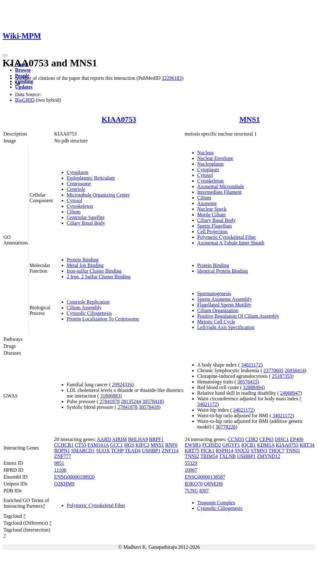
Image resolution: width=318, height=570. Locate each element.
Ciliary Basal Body (86, 223)
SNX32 (242, 450)
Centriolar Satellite (86, 217)
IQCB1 (248, 445)
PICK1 (207, 450)
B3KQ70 (194, 483)
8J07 (204, 490)
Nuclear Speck (212, 209)
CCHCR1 (64, 445)
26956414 (295, 370)
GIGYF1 (231, 445)
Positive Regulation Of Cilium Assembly (238, 316)
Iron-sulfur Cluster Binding (94, 271)
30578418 (152, 401)
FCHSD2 (211, 445)
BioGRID (24, 100)
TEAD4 (133, 450)
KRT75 (192, 450)
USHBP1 (151, 450)
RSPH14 (224, 450)
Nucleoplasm (210, 164)
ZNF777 (62, 456)
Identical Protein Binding (222, 271)
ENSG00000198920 (74, 477)
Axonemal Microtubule (220, 186)
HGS (129, 445)
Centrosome (79, 183)
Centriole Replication (88, 302)
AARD (104, 439)
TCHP (117, 450)
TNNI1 (293, 450)
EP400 (296, 439)
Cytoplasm (77, 172)
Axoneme (207, 203)
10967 (191, 470)
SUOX (103, 450)
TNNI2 (192, 456)
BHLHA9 (138, 439)
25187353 (282, 376)
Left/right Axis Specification (225, 327)
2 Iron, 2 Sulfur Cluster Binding (99, 276)
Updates (24, 87)
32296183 (172, 78)
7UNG (191, 490)
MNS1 (249, 119)
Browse (23, 70)
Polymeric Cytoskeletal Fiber (226, 237)
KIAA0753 (118, 119)
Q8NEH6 (213, 483)
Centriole (76, 189)
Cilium (73, 211)
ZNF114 (170, 450)
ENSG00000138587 (205, 477)
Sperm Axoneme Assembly (224, 299)
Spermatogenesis (214, 293)
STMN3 (259, 450)
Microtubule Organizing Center (98, 195)
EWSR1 (193, 445)
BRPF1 (156, 439)
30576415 (247, 381)
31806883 (110, 395)
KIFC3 (142, 445)
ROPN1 (62, 450)
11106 (60, 470)
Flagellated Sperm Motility (224, 304)
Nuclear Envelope (215, 158)
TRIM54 (209, 456)
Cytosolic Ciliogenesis (89, 313)
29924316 (122, 384)
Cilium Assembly (84, 307)
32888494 (253, 387)
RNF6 (171, 445)
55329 (191, 463)
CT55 (80, 445)
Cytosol (74, 200)
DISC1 (282, 439)
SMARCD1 (83, 450)
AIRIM (119, 439)
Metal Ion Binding (85, 265)
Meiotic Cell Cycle (216, 321)
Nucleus (205, 152)
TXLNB (227, 456)
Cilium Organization (217, 310)
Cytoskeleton (80, 206)
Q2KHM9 (64, 483)
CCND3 (236, 439)
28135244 (131, 401)
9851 (59, 463)
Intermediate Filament (219, 192)
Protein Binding (83, 259)
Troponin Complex (216, 502)
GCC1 (116, 445)
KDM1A (265, 445)
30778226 (226, 426)
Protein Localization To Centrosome (103, 318)
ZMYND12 (268, 456)
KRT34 (307, 445)
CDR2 (251, 439)
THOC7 (277, 450)
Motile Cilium (211, 214)
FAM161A (98, 445)
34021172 (251, 364)
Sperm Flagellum (214, 226)
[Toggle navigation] (5, 55)
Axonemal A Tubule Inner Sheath (230, 242)
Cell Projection (212, 231)
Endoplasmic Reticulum (91, 178)
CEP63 (266, 439)
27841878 (110, 401)
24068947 (290, 393)
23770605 (274, 370)
